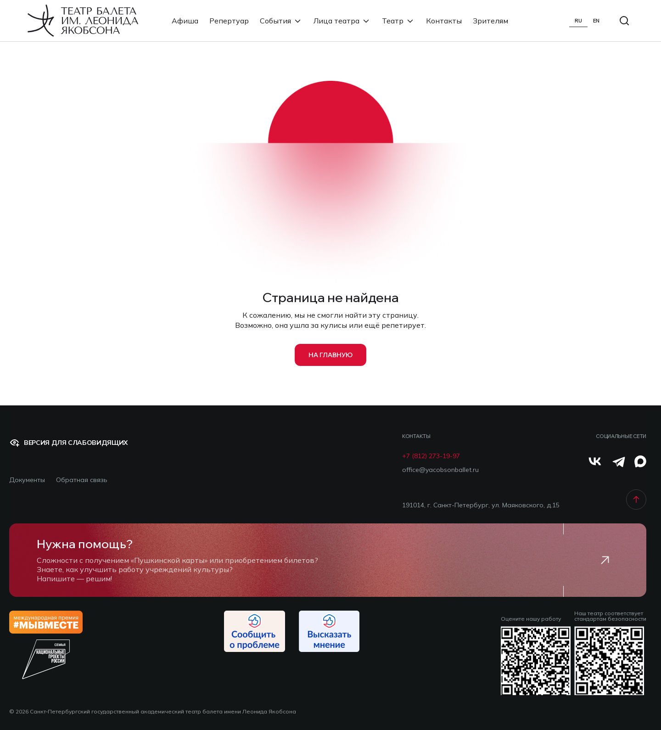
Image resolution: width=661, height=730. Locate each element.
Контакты (444, 20)
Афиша (185, 20)
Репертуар (229, 20)
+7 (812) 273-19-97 (431, 456)
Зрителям (490, 20)
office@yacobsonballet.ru (440, 470)
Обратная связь (81, 480)
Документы (27, 480)
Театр (398, 20)
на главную (330, 355)
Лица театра (342, 20)
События (281, 20)
